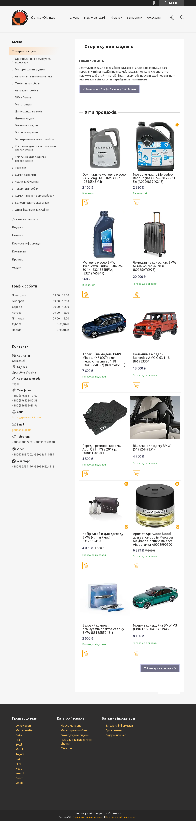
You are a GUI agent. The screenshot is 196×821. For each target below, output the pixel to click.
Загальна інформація (119, 725)
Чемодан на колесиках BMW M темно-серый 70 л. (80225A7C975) (154, 266)
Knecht (20, 773)
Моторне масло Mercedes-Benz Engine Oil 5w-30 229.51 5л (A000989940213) (154, 178)
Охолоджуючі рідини (75, 735)
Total (19, 744)
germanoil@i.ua (21, 430)
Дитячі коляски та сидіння (32, 209)
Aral (18, 739)
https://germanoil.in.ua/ (26, 417)
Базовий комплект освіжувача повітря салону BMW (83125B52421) (103, 629)
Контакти (19, 251)
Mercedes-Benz (26, 730)
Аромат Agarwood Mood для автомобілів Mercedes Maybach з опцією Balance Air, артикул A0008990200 (153, 539)
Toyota (20, 754)
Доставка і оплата (25, 219)
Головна (74, 17)
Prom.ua (117, 813)
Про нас (17, 259)
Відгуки (17, 227)
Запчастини (134, 17)
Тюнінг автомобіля (27, 83)
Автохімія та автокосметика (33, 76)
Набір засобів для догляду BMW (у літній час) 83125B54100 (102, 537)
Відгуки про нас (116, 735)
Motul (19, 749)
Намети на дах (24, 118)
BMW (19, 735)
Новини (17, 235)
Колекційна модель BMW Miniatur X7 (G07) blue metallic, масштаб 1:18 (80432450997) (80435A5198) (103, 359)
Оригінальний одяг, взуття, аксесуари (33, 60)
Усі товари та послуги (158, 668)
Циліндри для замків (29, 111)
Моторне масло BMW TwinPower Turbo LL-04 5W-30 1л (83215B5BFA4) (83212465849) (102, 268)
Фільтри (116, 17)
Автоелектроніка (26, 90)
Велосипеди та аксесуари (32, 202)
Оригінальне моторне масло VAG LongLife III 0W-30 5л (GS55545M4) (104, 178)
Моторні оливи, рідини (30, 69)
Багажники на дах (26, 125)
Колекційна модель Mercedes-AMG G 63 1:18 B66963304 (151, 357)
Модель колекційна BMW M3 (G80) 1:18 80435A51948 (155, 627)
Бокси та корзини (26, 132)
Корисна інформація (26, 243)
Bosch (19, 778)
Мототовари (23, 104)
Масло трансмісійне (74, 730)
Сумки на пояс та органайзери (34, 195)
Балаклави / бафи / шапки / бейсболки (111, 89)
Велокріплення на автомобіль (35, 139)
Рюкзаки (20, 167)
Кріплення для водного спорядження (30, 158)
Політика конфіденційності (121, 817)
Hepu (19, 768)
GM (18, 759)
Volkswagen (23, 725)
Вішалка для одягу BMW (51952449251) (152, 447)
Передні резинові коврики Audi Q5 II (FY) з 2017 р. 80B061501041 (102, 449)
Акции (16, 267)
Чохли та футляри (27, 181)
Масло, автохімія (95, 17)
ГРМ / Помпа (23, 97)
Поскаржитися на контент (88, 817)
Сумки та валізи (25, 174)
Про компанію (115, 730)
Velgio (19, 782)
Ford (18, 763)
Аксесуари (154, 17)
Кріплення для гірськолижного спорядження (35, 148)
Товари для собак (26, 188)
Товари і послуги (24, 51)
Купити (85, 202)
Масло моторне (71, 725)
